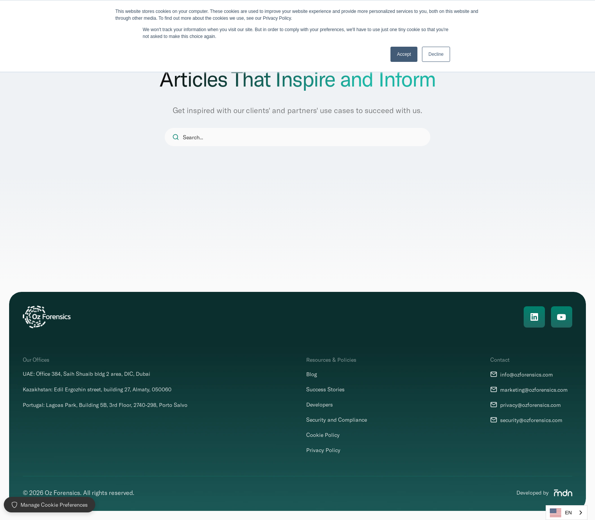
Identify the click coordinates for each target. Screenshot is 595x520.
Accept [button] (404, 54)
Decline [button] (436, 54)
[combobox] (566, 512)
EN (561, 512)
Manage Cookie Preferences (49, 504)
